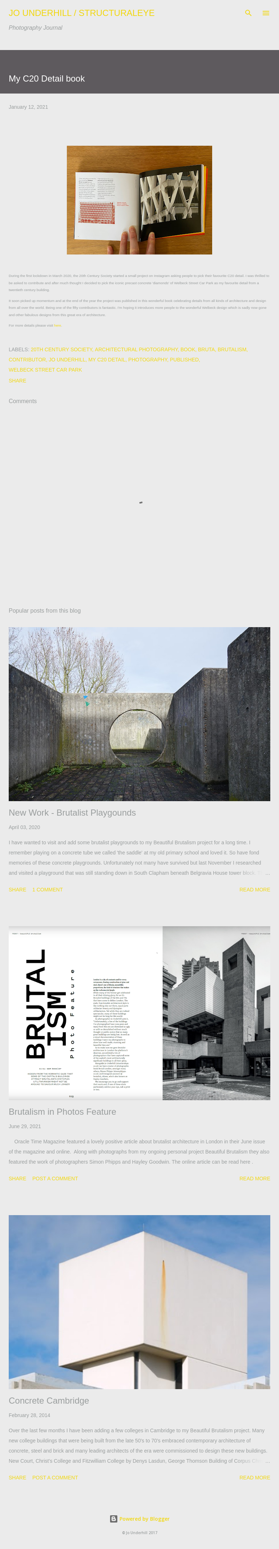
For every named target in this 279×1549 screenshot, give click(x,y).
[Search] (248, 13)
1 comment (47, 889)
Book (188, 349)
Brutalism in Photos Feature (62, 1112)
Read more (254, 889)
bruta (206, 349)
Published (184, 360)
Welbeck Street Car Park (45, 370)
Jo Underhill (67, 360)
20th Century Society (61, 349)
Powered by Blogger (139, 1518)
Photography (147, 360)
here (57, 325)
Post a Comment (55, 1178)
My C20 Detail (106, 360)
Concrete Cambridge (49, 1400)
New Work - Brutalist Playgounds (72, 812)
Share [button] (17, 381)
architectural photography (136, 349)
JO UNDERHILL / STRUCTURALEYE (82, 13)
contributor (27, 360)
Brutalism (232, 349)
